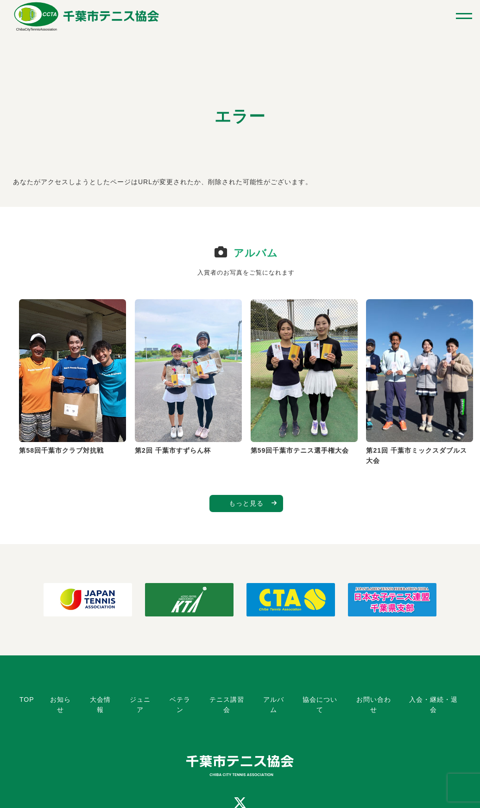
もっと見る (246, 503)
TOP (26, 699)
